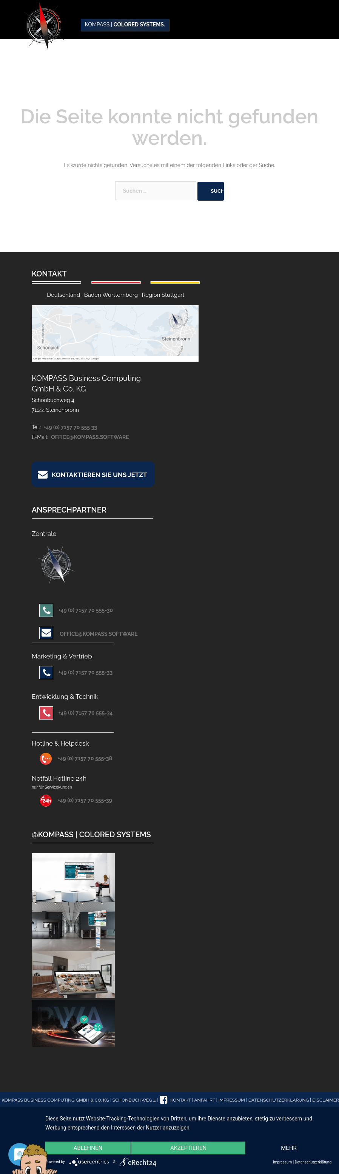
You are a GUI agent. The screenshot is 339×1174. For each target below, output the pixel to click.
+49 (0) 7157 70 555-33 (75, 672)
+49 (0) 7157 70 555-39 (75, 800)
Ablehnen (88, 1148)
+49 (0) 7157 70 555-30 (76, 610)
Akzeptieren (188, 1148)
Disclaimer (325, 1100)
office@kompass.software (90, 437)
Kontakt (180, 1100)
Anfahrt (204, 1100)
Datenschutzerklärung (278, 1100)
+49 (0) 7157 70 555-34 (76, 713)
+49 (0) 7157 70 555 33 (70, 427)
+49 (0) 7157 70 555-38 (75, 758)
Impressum (232, 1100)
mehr (289, 1148)
